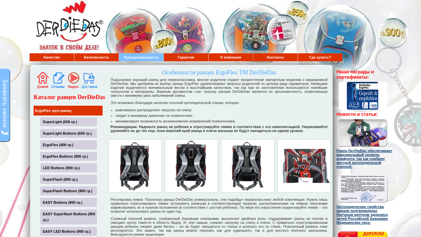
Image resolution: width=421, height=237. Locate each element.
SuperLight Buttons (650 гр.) (67, 133)
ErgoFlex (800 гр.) (58, 145)
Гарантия (186, 57)
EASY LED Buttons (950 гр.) (67, 231)
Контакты (275, 57)
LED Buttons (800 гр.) (61, 168)
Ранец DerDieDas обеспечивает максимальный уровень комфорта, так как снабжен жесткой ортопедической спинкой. (364, 159)
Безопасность (96, 57)
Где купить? (320, 57)
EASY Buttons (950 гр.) (63, 202)
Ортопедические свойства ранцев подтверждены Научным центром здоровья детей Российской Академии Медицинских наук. (362, 214)
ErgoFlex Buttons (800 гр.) (65, 156)
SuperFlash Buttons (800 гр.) (67, 191)
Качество (52, 57)
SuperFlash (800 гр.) (60, 179)
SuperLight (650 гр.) (60, 122)
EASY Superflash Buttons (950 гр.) (69, 217)
